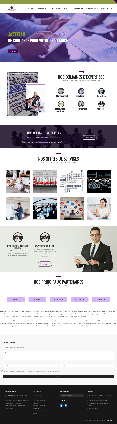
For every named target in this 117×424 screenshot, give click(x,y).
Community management (40, 410)
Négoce (35, 413)
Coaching (35, 403)
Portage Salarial (37, 395)
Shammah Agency (94, 408)
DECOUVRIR (13, 51)
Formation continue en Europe (45, 246)
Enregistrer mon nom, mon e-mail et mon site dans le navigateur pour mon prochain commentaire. (32, 371)
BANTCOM (109, 420)
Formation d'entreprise (39, 405)
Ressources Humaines (39, 400)
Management (36, 398)
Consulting (36, 408)
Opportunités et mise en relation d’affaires (17, 247)
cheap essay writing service (9, 326)
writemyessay (47, 316)
